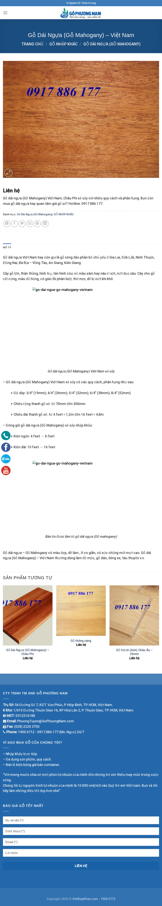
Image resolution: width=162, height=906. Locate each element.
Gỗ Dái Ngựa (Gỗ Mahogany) (112, 44)
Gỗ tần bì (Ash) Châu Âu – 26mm (134, 652)
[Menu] (5, 13)
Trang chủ (32, 44)
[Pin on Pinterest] (37, 223)
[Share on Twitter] (21, 223)
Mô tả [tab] (7, 247)
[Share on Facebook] (14, 223)
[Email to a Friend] (29, 223)
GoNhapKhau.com (85, 899)
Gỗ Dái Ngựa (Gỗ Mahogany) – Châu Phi (27, 652)
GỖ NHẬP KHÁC (63, 44)
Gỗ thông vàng (81, 641)
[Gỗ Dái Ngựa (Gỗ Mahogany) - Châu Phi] (28, 616)
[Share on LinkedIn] (45, 223)
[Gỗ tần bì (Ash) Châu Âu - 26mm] (134, 616)
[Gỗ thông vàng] (81, 611)
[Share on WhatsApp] (6, 223)
